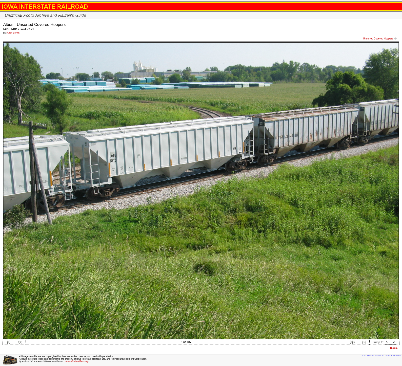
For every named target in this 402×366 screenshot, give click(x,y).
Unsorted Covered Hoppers (380, 38)
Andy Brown (13, 33)
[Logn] (394, 348)
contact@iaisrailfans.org (76, 361)
